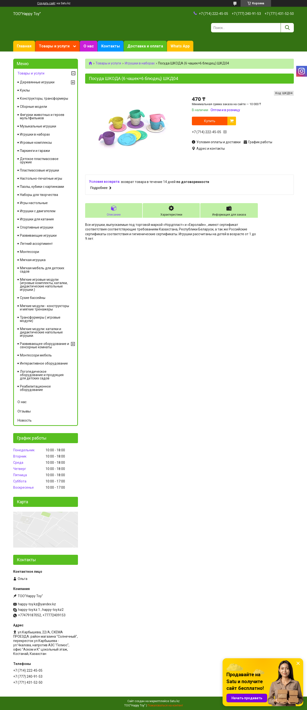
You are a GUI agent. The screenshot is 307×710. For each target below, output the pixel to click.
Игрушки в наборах (140, 63)
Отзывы (24, 411)
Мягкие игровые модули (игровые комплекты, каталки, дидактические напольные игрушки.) (44, 285)
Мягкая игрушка (33, 260)
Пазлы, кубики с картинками (42, 187)
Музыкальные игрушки (38, 126)
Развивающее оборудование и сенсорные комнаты (44, 345)
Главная (24, 46)
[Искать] (287, 27)
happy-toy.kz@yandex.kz (37, 604)
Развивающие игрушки (38, 235)
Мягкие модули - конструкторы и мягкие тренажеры (44, 307)
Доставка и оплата (145, 46)
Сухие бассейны (32, 298)
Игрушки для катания (37, 219)
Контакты (110, 46)
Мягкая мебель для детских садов (42, 269)
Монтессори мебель (36, 355)
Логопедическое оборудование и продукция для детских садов (42, 375)
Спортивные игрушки (36, 227)
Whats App (180, 46)
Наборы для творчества (39, 195)
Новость (25, 420)
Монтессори (29, 252)
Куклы (25, 90)
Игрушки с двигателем (37, 211)
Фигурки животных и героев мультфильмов (42, 116)
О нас (88, 46)
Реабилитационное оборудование (35, 388)
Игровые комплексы (36, 142)
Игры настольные (34, 203)
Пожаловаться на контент (165, 705)
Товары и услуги (54, 46)
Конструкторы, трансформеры (44, 98)
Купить (209, 121)
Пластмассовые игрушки (39, 170)
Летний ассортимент (36, 244)
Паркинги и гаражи (35, 151)
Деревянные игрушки (37, 82)
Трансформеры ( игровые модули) (40, 319)
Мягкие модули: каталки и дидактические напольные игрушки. (41, 332)
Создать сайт (46, 3)
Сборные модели (33, 107)
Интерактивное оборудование (44, 363)
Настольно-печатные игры (41, 178)
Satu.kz (175, 701)
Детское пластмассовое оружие (39, 160)
